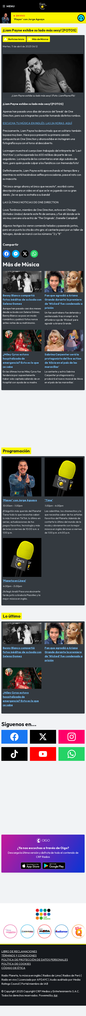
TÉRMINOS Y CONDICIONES (19, 955)
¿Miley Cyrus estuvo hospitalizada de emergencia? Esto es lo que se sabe (22, 349)
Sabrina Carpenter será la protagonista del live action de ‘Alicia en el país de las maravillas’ (64, 349)
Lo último (11, 616)
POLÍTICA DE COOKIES (16, 963)
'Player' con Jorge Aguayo (29, 19)
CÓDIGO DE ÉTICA (13, 968)
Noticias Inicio (16, 39)
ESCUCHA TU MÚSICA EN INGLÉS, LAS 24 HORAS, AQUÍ (37, 123)
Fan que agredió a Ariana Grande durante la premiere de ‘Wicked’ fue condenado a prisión (64, 290)
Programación (16, 450)
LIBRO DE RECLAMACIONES (19, 951)
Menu (9, 6)
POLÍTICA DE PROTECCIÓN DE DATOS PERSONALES (34, 959)
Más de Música (40, 39)
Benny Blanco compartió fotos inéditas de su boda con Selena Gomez (22, 288)
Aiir (55, 995)
